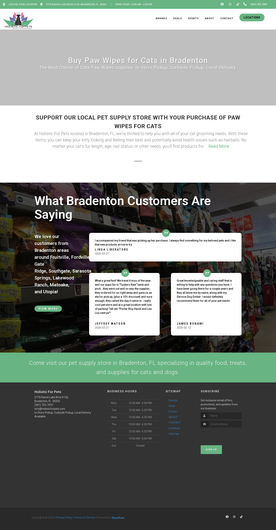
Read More (218, 146)
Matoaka (59, 285)
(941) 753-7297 (43, 404)
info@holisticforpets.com (49, 408)
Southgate (59, 271)
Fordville (80, 257)
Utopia (50, 291)
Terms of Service (84, 517)
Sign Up (211, 449)
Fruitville (59, 257)
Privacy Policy (64, 517)
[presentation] (221, 434)
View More (48, 308)
